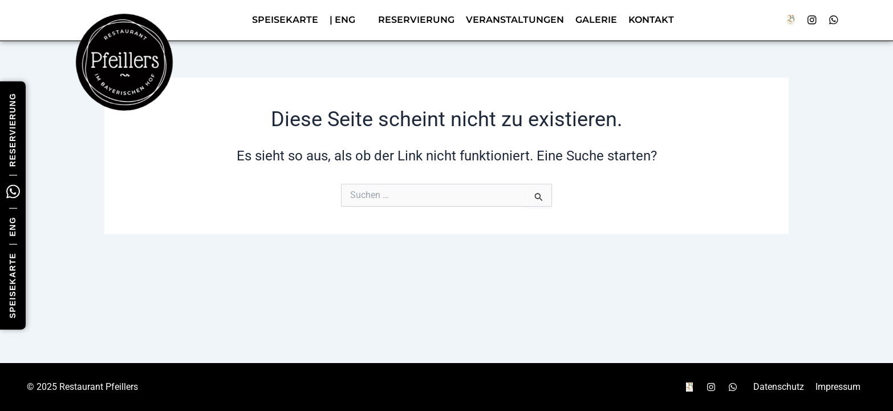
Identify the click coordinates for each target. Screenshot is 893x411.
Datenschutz (778, 386)
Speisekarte (285, 19)
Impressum (837, 386)
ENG (12, 226)
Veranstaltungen (515, 19)
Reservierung (12, 129)
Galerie (596, 19)
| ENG (342, 19)
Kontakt (651, 19)
